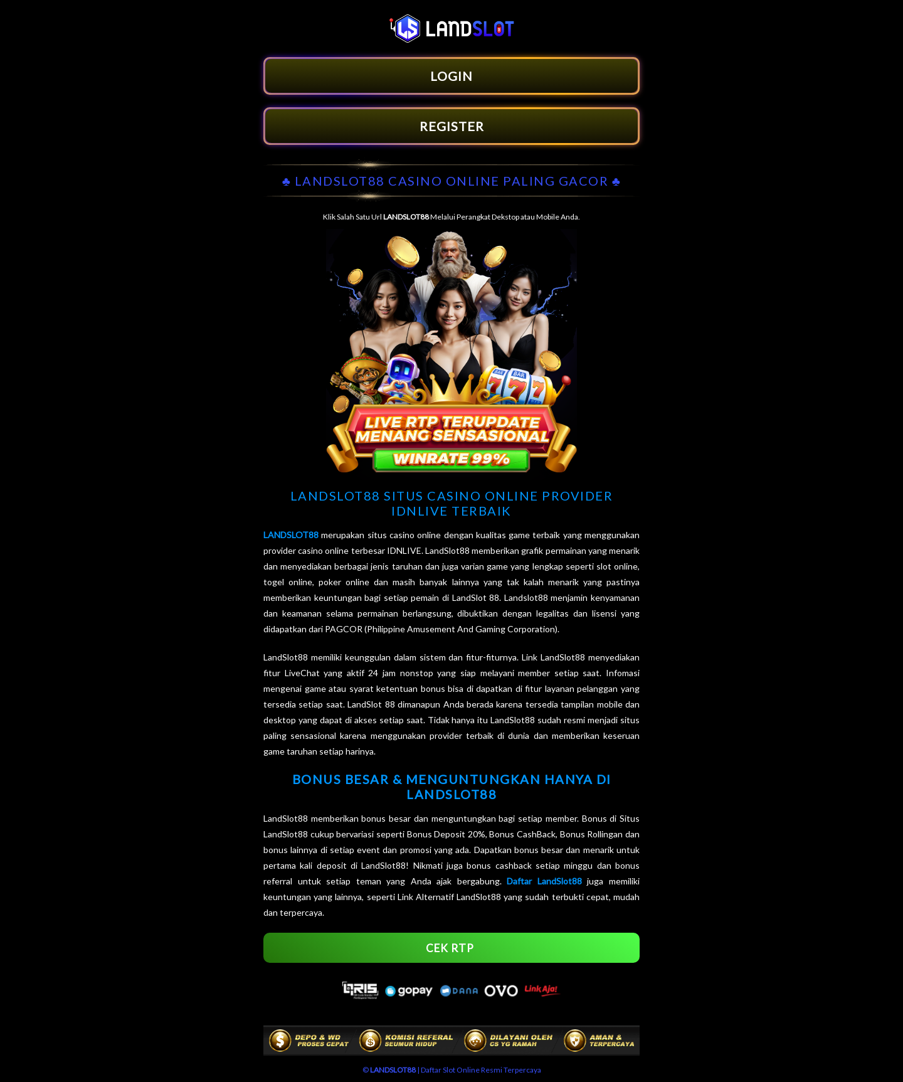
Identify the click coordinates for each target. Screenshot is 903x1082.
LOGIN (451, 75)
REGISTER (452, 126)
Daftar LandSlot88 (544, 881)
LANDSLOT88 (291, 534)
